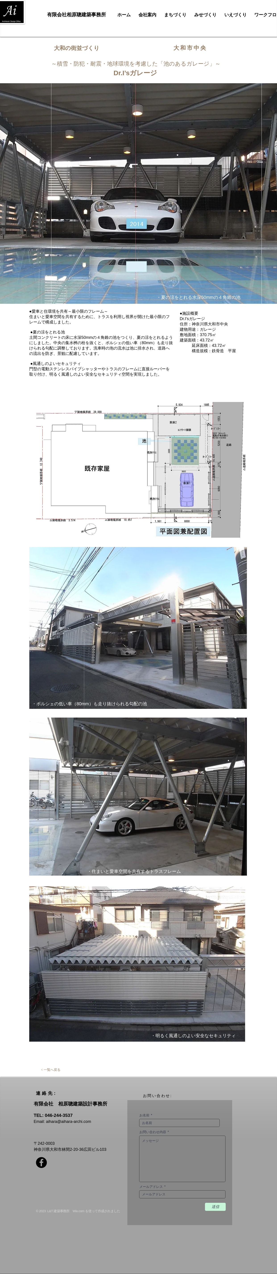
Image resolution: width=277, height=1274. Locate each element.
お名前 (144, 1115)
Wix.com (78, 1211)
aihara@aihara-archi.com (68, 1121)
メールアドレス (151, 1186)
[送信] (215, 1207)
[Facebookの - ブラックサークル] (41, 1162)
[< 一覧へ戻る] (50, 1070)
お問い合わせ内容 (152, 1132)
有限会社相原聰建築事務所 (76, 14)
